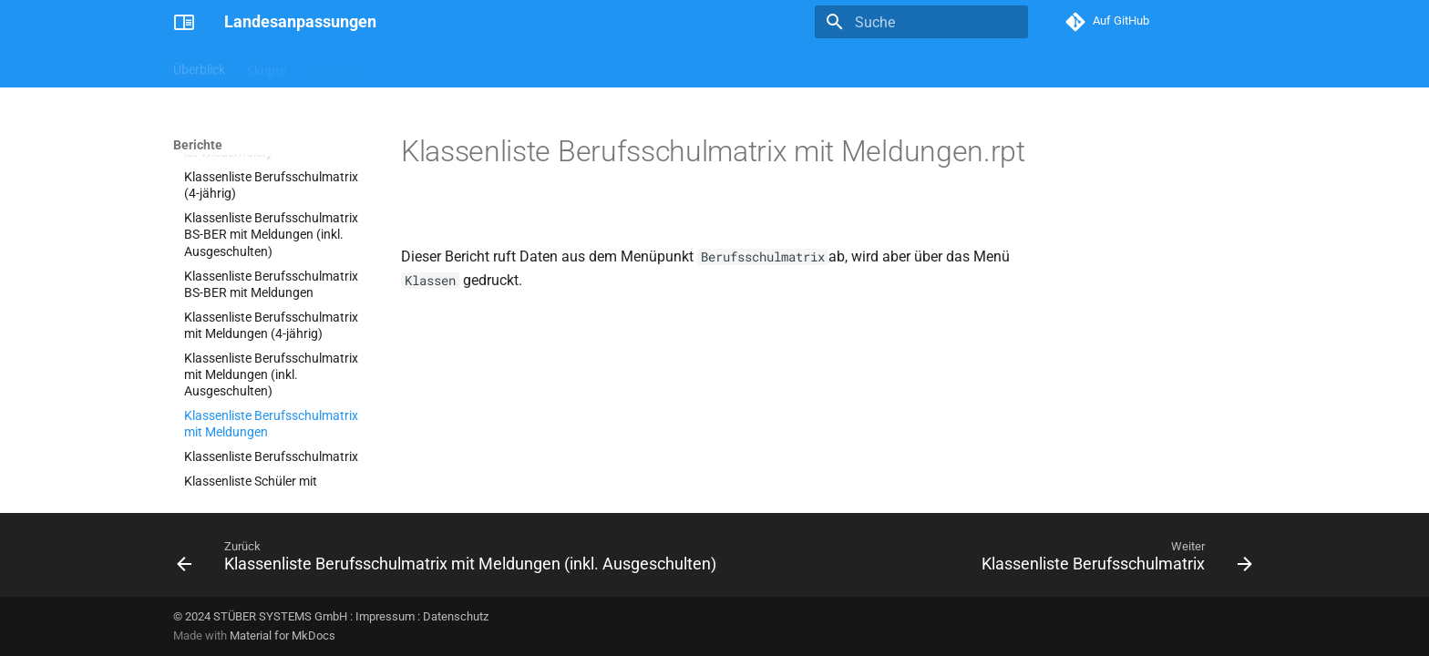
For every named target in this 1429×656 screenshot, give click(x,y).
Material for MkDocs (282, 635)
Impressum (385, 616)
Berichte (331, 66)
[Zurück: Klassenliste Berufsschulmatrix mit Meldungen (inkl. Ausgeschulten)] (449, 560)
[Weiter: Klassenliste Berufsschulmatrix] (1114, 560)
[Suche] (921, 21)
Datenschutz (455, 616)
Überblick (199, 66)
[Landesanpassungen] (184, 22)
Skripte (266, 66)
